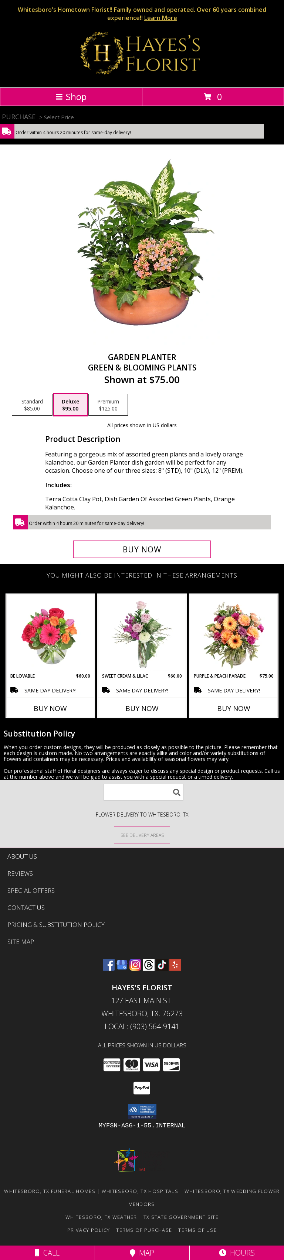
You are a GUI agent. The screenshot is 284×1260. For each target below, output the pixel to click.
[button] (142, 1111)
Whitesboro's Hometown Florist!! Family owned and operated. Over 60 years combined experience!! (142, 14)
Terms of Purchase (144, 1230)
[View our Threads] (149, 968)
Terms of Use (197, 1230)
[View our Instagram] (135, 968)
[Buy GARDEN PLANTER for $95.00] (142, 549)
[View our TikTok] (162, 968)
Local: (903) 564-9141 (142, 1026)
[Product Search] (143, 792)
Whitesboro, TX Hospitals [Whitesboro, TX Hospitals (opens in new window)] (140, 1191)
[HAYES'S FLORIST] (142, 76)
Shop (71, 96)
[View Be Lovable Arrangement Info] (50, 633)
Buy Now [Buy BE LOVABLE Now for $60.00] (50, 708)
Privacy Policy (88, 1230)
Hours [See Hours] (237, 1253)
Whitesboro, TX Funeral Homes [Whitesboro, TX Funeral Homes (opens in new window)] (49, 1191)
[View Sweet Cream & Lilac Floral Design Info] (142, 633)
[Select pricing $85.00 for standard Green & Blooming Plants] (32, 405)
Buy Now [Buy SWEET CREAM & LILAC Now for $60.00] (142, 708)
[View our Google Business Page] (122, 968)
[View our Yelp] (175, 968)
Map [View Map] (142, 1253)
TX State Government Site (181, 1217)
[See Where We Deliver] (142, 834)
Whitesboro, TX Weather (101, 1217)
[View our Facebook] (109, 968)
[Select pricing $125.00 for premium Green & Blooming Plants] (108, 405)
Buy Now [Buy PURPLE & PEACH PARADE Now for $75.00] (233, 708)
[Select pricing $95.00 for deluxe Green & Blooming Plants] (70, 405)
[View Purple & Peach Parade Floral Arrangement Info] (234, 633)
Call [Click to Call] (47, 1253)
